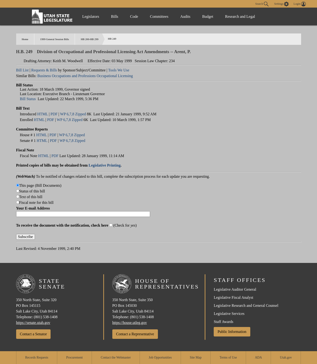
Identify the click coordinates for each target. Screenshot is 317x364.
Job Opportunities (160, 357)
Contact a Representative (135, 334)
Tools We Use (118, 70)
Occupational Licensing (115, 76)
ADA (258, 357)
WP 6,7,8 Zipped (73, 114)
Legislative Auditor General (235, 289)
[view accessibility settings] (281, 4)
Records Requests (36, 357)
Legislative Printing (105, 165)
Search (262, 4)
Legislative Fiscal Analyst (233, 297)
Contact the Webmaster (116, 357)
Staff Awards (223, 322)
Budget (207, 16)
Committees (159, 16)
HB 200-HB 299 (89, 39)
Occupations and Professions (74, 76)
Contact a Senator (33, 334)
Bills (114, 16)
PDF (54, 114)
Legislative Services (229, 314)
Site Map (195, 357)
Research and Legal (240, 16)
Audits (185, 16)
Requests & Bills (44, 70)
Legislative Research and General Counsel (246, 305)
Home (25, 39)
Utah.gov (286, 357)
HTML (42, 114)
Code (134, 16)
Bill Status (28, 99)
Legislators (90, 16)
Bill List (22, 70)
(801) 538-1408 (45, 317)
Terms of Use (228, 357)
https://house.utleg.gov (129, 323)
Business (44, 76)
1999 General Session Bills (54, 39)
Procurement (74, 357)
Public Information (232, 332)
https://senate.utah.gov (33, 323)
